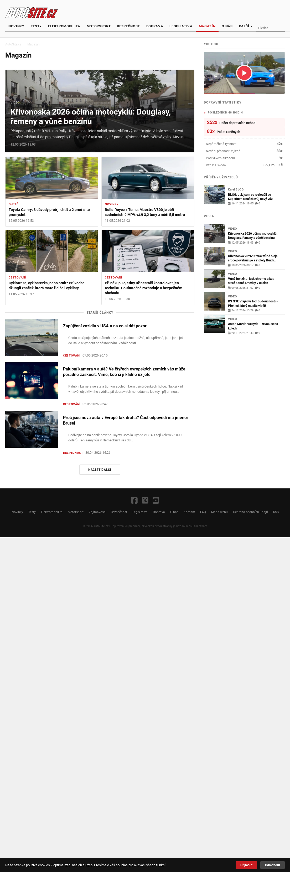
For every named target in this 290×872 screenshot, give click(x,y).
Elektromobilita (64, 26)
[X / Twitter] (145, 501)
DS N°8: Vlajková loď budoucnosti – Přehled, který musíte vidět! (253, 303)
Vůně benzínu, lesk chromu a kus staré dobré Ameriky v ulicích (251, 281)
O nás (227, 26)
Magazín (207, 26)
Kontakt (189, 512)
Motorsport (99, 26)
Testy (36, 26)
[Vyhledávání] (273, 28)
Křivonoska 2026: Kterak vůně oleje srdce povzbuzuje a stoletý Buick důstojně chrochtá (252, 258)
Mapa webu (219, 512)
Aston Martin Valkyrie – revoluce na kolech (253, 326)
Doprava (154, 26)
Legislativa (180, 26)
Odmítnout (272, 865)
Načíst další (99, 470)
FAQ (203, 512)
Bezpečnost (128, 26)
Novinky (16, 26)
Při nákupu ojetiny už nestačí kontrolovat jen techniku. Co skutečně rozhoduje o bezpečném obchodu (143, 288)
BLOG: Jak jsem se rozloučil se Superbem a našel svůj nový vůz (250, 197)
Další (246, 26)
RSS (276, 512)
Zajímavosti (97, 512)
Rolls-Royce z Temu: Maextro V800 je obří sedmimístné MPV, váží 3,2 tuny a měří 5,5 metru (145, 212)
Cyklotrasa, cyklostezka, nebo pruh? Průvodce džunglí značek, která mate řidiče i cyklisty (47, 285)
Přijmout (246, 865)
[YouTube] (156, 501)
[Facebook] (134, 501)
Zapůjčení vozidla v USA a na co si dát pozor (105, 326)
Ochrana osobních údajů (250, 512)
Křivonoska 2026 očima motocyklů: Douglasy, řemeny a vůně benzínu (91, 116)
